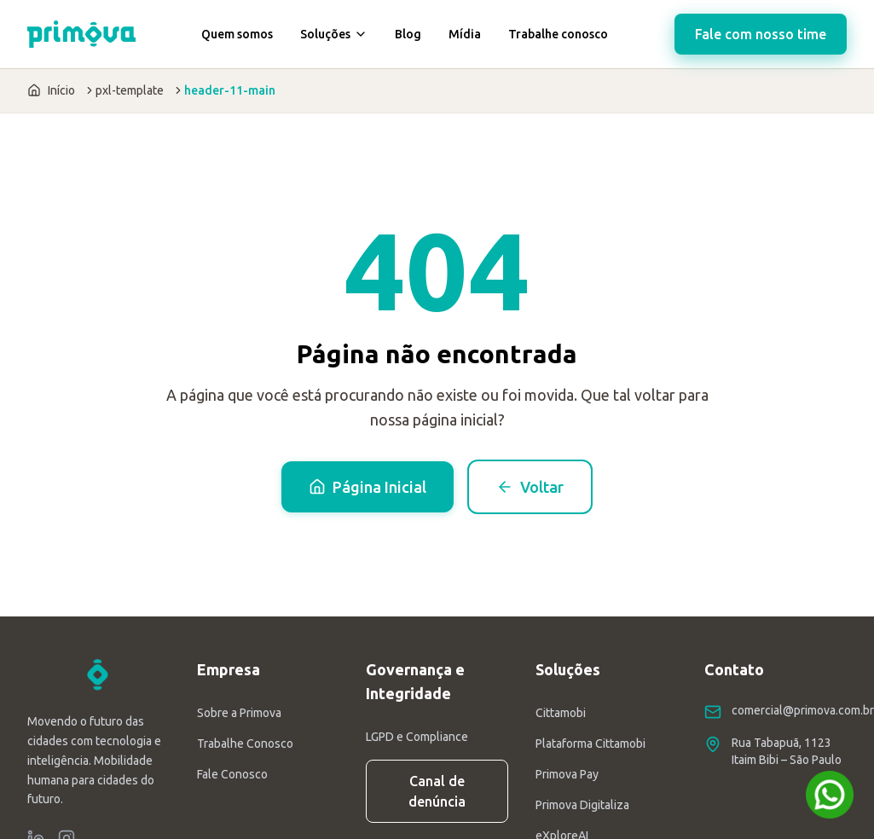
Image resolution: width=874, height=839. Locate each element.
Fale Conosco (232, 774)
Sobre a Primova (239, 713)
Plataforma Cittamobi (590, 743)
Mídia (465, 34)
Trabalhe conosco (558, 34)
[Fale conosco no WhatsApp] (830, 795)
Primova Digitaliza (582, 805)
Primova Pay (567, 774)
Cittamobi (560, 713)
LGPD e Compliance (417, 737)
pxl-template (130, 90)
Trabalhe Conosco (245, 743)
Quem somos (237, 34)
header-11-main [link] (229, 90)
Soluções (334, 34)
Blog (408, 34)
